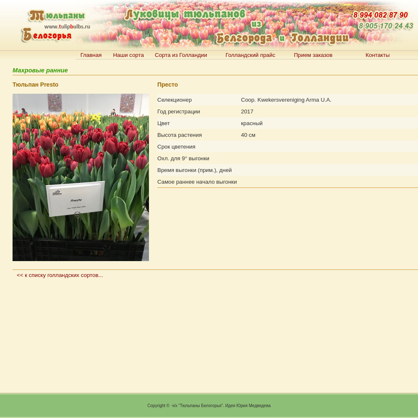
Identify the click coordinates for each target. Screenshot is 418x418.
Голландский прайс (250, 55)
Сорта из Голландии (181, 55)
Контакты (378, 55)
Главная (91, 55)
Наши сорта (128, 55)
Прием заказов (313, 55)
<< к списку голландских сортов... (60, 275)
